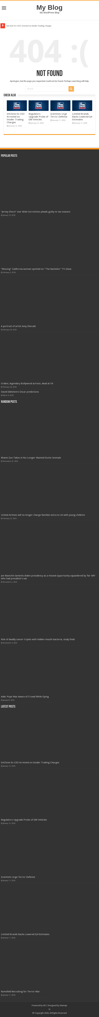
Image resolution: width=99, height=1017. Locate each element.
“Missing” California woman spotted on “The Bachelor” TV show (36, 269)
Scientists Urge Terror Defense (58, 115)
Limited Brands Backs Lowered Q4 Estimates (82, 116)
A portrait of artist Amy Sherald (18, 326)
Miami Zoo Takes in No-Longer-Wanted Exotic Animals (31, 457)
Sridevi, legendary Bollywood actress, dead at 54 (27, 383)
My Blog (49, 7)
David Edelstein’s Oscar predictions (20, 391)
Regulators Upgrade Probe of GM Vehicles (38, 116)
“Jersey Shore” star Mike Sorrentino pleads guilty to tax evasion (35, 211)
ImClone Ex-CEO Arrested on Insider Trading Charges (28, 26)
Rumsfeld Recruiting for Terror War (20, 991)
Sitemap (63, 1005)
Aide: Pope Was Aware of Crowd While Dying (25, 696)
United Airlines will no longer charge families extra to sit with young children (43, 515)
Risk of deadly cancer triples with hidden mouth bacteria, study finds (38, 639)
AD (44, 1005)
